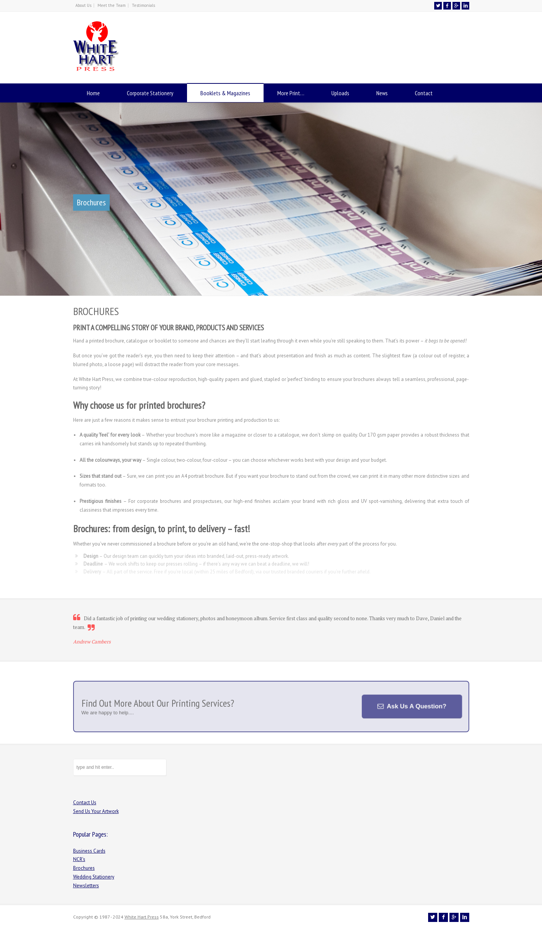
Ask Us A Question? (415, 706)
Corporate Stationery (150, 93)
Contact (424, 93)
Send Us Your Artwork (96, 811)
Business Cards (89, 851)
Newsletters (86, 885)
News (382, 93)
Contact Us (84, 802)
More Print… (290, 93)
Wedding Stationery (93, 877)
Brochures (84, 868)
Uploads (340, 93)
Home (93, 93)
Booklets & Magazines (225, 93)
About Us (83, 5)
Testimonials (143, 5)
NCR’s (79, 859)
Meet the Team (112, 5)
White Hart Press (142, 917)
